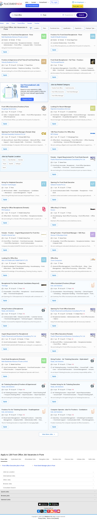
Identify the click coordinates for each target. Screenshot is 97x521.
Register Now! (26, 99)
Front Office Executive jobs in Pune (13, 466)
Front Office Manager (57, 95)
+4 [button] (72, 338)
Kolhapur (18, 163)
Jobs (27, 2)
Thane (4, 163)
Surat (4, 167)
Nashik (11, 163)
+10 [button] (24, 287)
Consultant (44, 2)
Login (54, 2)
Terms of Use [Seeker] (53, 519)
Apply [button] (5, 52)
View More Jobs (47, 432)
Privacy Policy (42, 519)
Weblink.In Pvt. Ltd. (50, 517)
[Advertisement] (48, 440)
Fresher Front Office (57, 88)
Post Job (77, 6)
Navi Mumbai (12, 159)
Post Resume (32, 5)
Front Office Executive (58, 91)
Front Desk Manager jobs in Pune (44, 466)
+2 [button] (84, 312)
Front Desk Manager (72, 91)
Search (81, 15)
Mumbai (20, 159)
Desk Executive (70, 88)
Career (34, 2)
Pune (4, 159)
